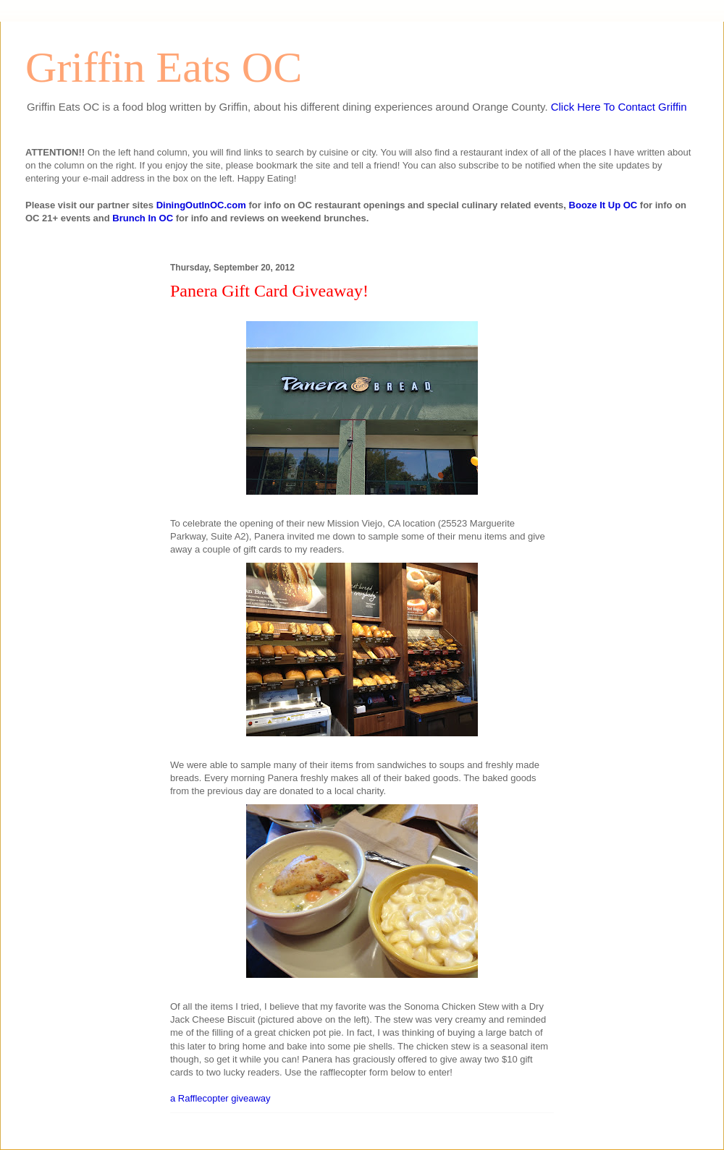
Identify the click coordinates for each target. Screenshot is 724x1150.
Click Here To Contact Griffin (619, 107)
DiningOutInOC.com (201, 205)
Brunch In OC (142, 218)
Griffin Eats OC (163, 67)
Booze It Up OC (603, 205)
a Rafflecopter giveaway (220, 1098)
